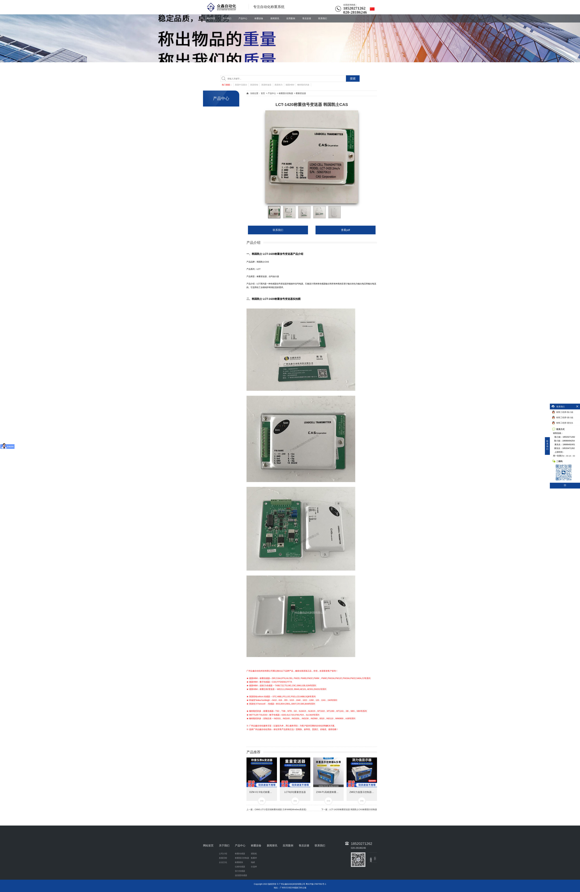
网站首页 (211, 18)
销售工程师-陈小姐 (562, 412)
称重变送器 (262, 276)
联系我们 (322, 18)
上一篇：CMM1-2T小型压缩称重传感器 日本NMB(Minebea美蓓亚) (276, 809)
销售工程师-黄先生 (562, 422)
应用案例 (290, 18)
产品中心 (243, 18)
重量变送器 (301, 93)
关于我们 (227, 18)
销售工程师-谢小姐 (562, 417)
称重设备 (258, 18)
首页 (263, 93)
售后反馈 (306, 18)
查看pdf (345, 230)
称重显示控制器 (286, 93)
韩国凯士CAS (263, 262)
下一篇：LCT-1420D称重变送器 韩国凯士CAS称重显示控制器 (349, 809)
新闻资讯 (274, 18)
